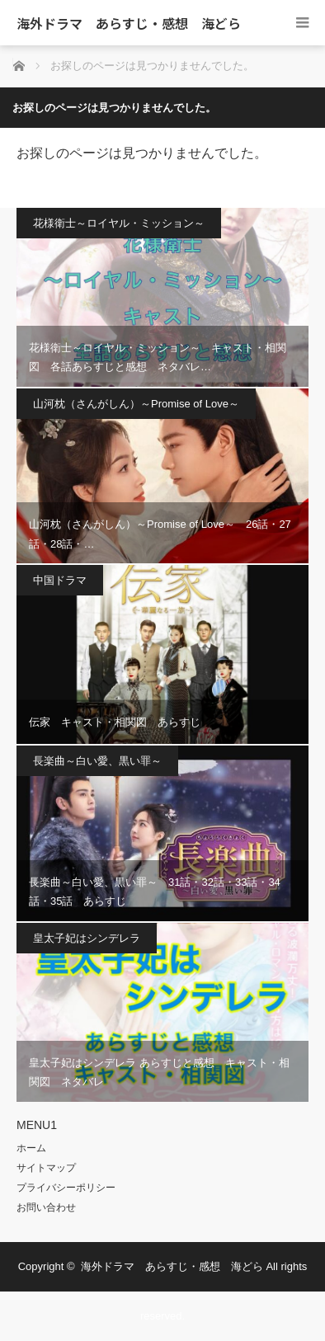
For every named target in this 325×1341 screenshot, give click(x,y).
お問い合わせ (46, 1207)
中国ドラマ (60, 580)
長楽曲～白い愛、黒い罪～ (97, 761)
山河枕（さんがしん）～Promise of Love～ (136, 404)
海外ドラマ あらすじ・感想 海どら (128, 23)
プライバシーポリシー (65, 1187)
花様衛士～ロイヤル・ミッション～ (119, 223)
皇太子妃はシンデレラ (86, 938)
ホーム (31, 1148)
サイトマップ (46, 1168)
